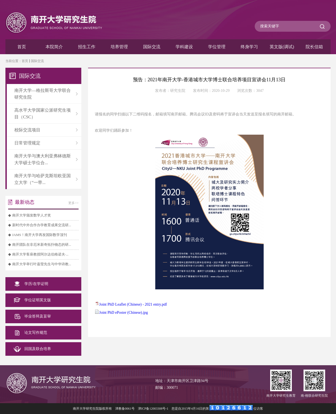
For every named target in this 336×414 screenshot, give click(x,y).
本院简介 (54, 46)
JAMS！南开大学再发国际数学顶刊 (39, 235)
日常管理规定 (46, 143)
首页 (21, 46)
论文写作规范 (35, 333)
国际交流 (151, 46)
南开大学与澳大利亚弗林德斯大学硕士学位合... (46, 159)
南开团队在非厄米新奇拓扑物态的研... (41, 244)
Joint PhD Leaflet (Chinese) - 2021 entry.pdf (133, 304)
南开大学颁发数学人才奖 (31, 215)
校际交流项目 (46, 130)
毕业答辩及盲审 (37, 316)
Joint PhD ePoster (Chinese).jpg (123, 312)
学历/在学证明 (36, 284)
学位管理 (216, 46)
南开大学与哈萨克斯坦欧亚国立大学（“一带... (46, 179)
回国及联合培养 (37, 349)
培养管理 (119, 46)
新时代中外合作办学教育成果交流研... (41, 225)
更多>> (73, 203)
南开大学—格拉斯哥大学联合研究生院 (46, 93)
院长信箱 (314, 46)
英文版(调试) (282, 46)
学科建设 (184, 46)
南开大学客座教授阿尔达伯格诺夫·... (40, 254)
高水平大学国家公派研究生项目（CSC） (46, 113)
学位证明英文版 (37, 300)
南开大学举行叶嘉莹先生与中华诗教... (41, 264)
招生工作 (86, 46)
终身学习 (249, 46)
